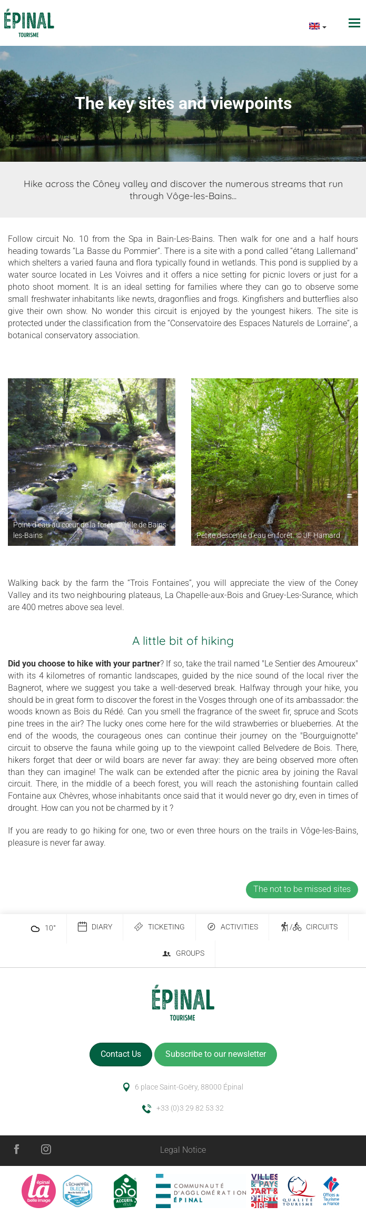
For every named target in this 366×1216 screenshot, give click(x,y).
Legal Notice (183, 1150)
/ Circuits (309, 927)
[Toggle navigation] (355, 23)
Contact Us (121, 1054)
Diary (94, 927)
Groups (183, 954)
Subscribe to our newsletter (215, 1054)
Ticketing (159, 927)
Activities (232, 927)
